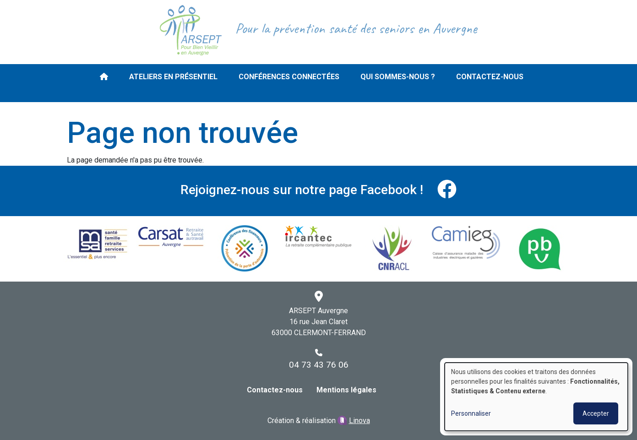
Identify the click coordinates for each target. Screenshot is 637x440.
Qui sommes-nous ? (397, 76)
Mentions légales (346, 390)
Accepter (596, 413)
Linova (359, 420)
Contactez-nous (489, 76)
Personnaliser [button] (471, 413)
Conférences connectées (289, 76)
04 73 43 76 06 (318, 364)
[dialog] (536, 397)
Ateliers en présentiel (173, 76)
